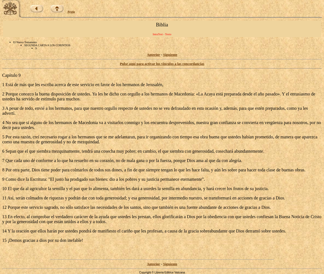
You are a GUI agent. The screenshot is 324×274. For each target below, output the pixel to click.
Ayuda (71, 11)
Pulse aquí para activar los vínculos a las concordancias (162, 64)
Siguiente (170, 55)
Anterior (153, 55)
